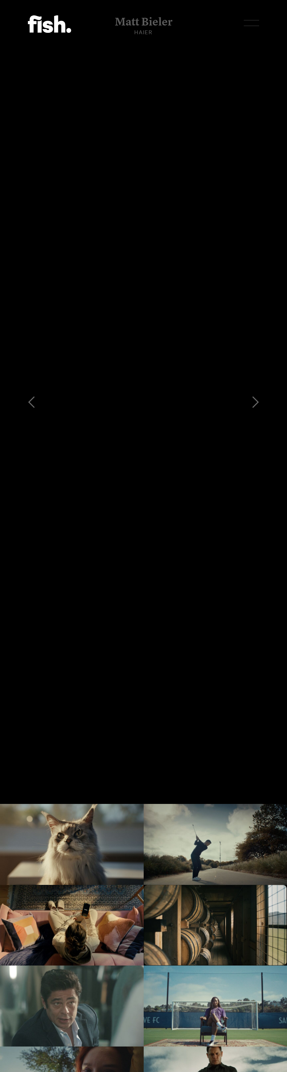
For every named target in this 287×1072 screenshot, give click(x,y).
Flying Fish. (49, 24)
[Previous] (31, 402)
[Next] (255, 402)
